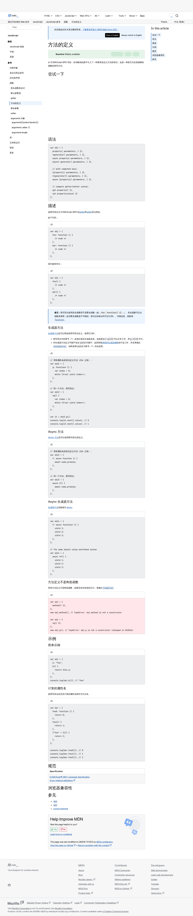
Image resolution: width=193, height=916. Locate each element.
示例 (154, 47)
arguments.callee (19, 127)
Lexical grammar (60, 808)
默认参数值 (16, 93)
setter (89, 212)
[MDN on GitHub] (9, 885)
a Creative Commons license (115, 911)
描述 (154, 43)
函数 (12, 83)
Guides (154, 879)
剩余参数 (15, 108)
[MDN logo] (13, 865)
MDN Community (122, 870)
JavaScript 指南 (17, 46)
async (69, 507)
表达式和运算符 (17, 73)
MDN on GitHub (122, 888)
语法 (154, 39)
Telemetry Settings (61, 903)
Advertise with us (86, 884)
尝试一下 (156, 35)
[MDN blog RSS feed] (27, 885)
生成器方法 (55, 327)
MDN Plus (83, 888)
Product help (84, 893)
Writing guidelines (122, 879)
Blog (142, 15)
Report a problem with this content (93, 845)
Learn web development (162, 875)
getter (82, 212)
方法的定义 (16, 103)
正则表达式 (15, 142)
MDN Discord (121, 884)
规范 (154, 51)
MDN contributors (104, 842)
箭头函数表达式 (18, 88)
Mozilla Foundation (63, 908)
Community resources (125, 875)
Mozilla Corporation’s (21, 908)
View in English (112, 35)
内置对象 (14, 68)
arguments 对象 (18, 118)
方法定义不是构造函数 (63, 582)
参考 (10, 62)
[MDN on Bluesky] (13, 885)
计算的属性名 (57, 688)
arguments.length (19, 132)
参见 (154, 59)
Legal (76, 903)
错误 (12, 147)
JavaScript (13, 35)
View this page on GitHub (61, 845)
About (81, 870)
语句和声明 (15, 78)
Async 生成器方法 (60, 501)
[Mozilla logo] (16, 903)
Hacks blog (156, 893)
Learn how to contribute (61, 834)
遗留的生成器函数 (110, 342)
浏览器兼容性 (158, 55)
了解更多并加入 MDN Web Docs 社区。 (101, 29)
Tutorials (155, 884)
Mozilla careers (85, 879)
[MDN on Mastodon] (22, 885)
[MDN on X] (18, 885)
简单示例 (54, 645)
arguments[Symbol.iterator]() (25, 122)
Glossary (155, 888)
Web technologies (159, 870)
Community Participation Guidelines (100, 903)
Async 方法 (56, 432)
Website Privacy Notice (37, 903)
